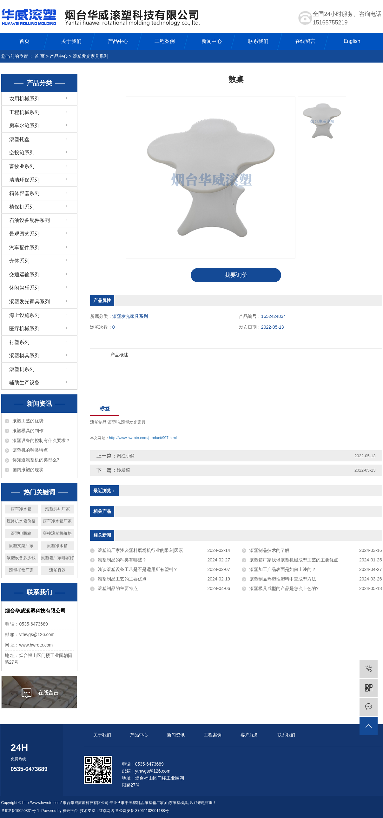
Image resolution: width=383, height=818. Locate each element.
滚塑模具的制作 (27, 430)
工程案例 (165, 41)
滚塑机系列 (22, 369)
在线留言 (305, 41)
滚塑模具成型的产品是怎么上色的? (284, 588)
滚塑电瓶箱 (21, 533)
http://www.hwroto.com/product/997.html (143, 438)
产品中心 (118, 41)
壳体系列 (19, 261)
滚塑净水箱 (57, 545)
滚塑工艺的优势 (27, 420)
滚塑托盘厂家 (21, 570)
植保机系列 (22, 207)
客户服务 (249, 734)
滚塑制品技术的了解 (269, 550)
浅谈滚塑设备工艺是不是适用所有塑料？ (138, 569)
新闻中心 (211, 41)
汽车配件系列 (24, 247)
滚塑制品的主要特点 (118, 588)
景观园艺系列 (24, 234)
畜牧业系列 (22, 166)
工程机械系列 (24, 112)
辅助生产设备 (24, 382)
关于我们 (71, 41)
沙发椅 (123, 470)
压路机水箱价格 (21, 521)
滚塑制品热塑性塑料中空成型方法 (282, 578)
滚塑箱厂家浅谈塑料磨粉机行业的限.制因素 (140, 550)
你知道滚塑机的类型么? (35, 459)
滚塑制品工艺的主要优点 (122, 578)
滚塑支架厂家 (21, 545)
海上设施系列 (24, 315)
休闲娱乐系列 (24, 288)
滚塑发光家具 (133, 422)
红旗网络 (106, 810)
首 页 (40, 56)
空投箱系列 (22, 152)
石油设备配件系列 (29, 220)
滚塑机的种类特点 (30, 450)
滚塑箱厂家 (154, 803)
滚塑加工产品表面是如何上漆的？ (282, 569)
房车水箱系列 (24, 125)
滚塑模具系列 (24, 355)
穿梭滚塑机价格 (57, 533)
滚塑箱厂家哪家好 (57, 557)
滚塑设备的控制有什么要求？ (41, 440)
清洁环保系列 (24, 180)
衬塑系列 (19, 342)
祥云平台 (70, 810)
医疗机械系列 (24, 328)
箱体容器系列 (24, 193)
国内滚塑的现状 (27, 469)
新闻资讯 (176, 734)
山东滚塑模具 (176, 803)
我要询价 (236, 275)
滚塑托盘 (19, 139)
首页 (24, 41)
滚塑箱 (114, 422)
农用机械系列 (24, 98)
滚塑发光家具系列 (90, 56)
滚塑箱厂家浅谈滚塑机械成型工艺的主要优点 (293, 559)
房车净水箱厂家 (57, 521)
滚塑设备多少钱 (21, 557)
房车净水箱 (21, 508)
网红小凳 (126, 455)
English (352, 41)
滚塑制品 (98, 422)
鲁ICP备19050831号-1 (20, 810)
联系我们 (258, 41)
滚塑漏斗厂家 (57, 508)
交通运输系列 (24, 274)
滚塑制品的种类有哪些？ (122, 559)
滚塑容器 (57, 570)
